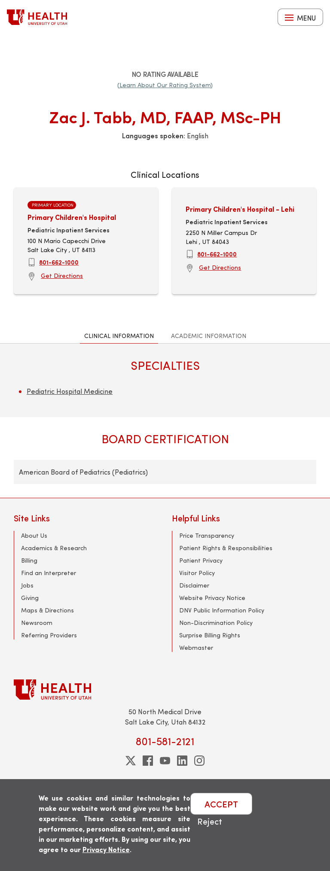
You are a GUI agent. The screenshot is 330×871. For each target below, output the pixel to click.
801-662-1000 (59, 262)
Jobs (27, 585)
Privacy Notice (106, 849)
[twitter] (130, 760)
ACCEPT (221, 804)
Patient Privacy (201, 560)
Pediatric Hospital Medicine (70, 391)
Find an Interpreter (48, 573)
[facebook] (148, 760)
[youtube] (165, 760)
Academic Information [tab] (208, 336)
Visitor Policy (197, 573)
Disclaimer (194, 585)
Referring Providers (49, 635)
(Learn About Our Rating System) (165, 85)
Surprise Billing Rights (209, 635)
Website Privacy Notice (212, 598)
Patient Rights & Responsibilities (225, 548)
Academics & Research (54, 548)
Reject (209, 821)
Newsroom (36, 622)
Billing (29, 560)
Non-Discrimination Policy (216, 622)
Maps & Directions (47, 610)
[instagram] (199, 760)
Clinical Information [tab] (119, 336)
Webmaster (196, 647)
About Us (34, 535)
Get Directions (62, 275)
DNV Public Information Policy (221, 610)
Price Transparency (206, 535)
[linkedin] (182, 760)
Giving (30, 598)
